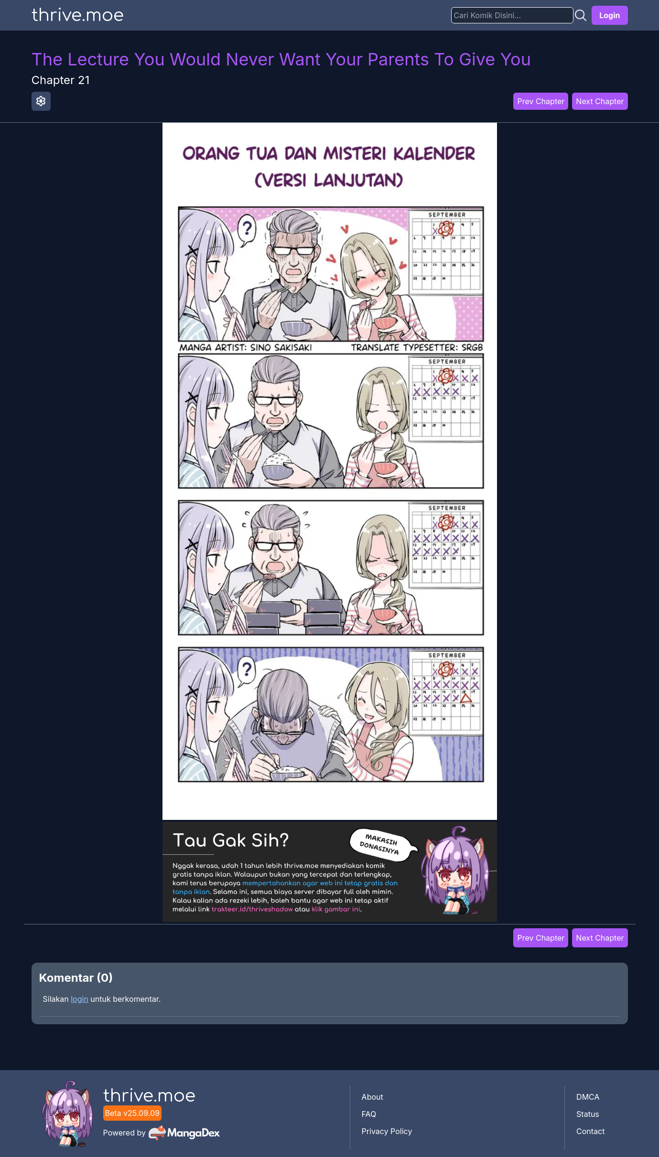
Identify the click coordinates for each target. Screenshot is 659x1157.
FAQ (369, 1114)
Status (587, 1114)
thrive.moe (78, 15)
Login (609, 15)
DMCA (587, 1097)
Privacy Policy (387, 1131)
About (372, 1097)
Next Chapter (600, 101)
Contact (590, 1131)
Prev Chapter (540, 101)
